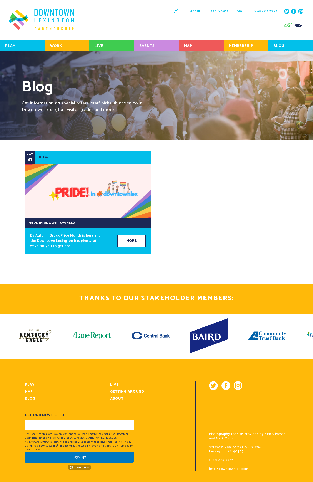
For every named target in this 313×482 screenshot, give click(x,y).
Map (188, 46)
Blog (30, 398)
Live (99, 46)
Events (147, 46)
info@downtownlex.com (228, 469)
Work (56, 46)
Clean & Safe (218, 11)
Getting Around (127, 392)
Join (239, 11)
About (195, 11)
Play (10, 46)
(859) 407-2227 (264, 11)
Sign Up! (79, 457)
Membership (241, 46)
